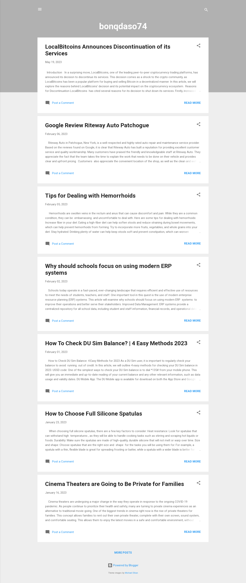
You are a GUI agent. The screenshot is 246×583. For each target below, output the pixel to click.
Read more (192, 103)
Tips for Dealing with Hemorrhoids (90, 195)
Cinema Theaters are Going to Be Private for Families (114, 484)
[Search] (206, 10)
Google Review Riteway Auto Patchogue (97, 125)
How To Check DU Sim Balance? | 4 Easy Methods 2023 (116, 343)
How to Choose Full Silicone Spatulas (93, 413)
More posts (123, 552)
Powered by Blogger (123, 565)
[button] (198, 46)
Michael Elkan (131, 573)
